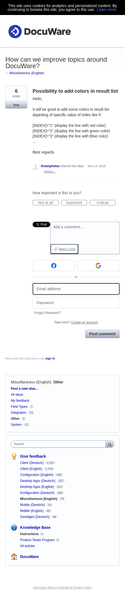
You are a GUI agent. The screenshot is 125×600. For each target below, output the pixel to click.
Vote (16, 105)
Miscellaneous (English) (31, 382)
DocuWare (29, 556)
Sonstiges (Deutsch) (35, 517)
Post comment (102, 334)
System (16, 425)
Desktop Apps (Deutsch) (38, 481)
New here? (76, 322)
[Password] (76, 303)
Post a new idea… (25, 389)
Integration (18, 413)
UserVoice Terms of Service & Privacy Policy (62, 587)
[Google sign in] (98, 265)
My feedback (20, 401)
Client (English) (31, 469)
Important (76, 202)
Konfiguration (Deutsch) (37, 493)
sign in (50, 358)
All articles (27, 546)
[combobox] (59, 444)
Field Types (19, 407)
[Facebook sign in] (54, 265)
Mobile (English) (32, 511)
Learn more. (107, 9)
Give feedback (33, 456)
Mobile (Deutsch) (33, 505)
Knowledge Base (35, 527)
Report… (50, 171)
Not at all (48, 202)
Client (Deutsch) (32, 463)
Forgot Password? (47, 313)
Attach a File (67, 249)
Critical (106, 202)
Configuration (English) (37, 475)
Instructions (29, 534)
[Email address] (76, 289)
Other (58, 382)
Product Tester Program (37, 540)
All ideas (17, 395)
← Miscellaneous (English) (24, 73)
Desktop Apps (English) (37, 487)
